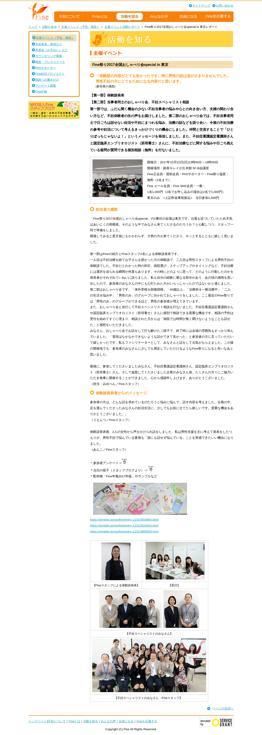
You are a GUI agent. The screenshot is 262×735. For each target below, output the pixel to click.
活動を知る (49, 27)
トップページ (37, 721)
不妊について (57, 721)
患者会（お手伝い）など (51, 50)
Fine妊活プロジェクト (50, 73)
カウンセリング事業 (48, 56)
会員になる (126, 721)
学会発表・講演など (48, 44)
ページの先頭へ (223, 708)
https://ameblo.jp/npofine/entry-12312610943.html (124, 525)
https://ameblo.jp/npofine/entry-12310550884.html (124, 519)
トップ (32, 27)
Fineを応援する (146, 721)
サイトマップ (201, 5)
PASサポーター (45, 68)
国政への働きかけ (47, 79)
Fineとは (74, 721)
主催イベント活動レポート (122, 27)
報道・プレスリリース (50, 62)
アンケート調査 (45, 85)
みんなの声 (108, 721)
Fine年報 (41, 91)
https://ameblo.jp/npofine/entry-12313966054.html (124, 531)
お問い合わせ (225, 5)
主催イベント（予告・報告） (80, 27)
